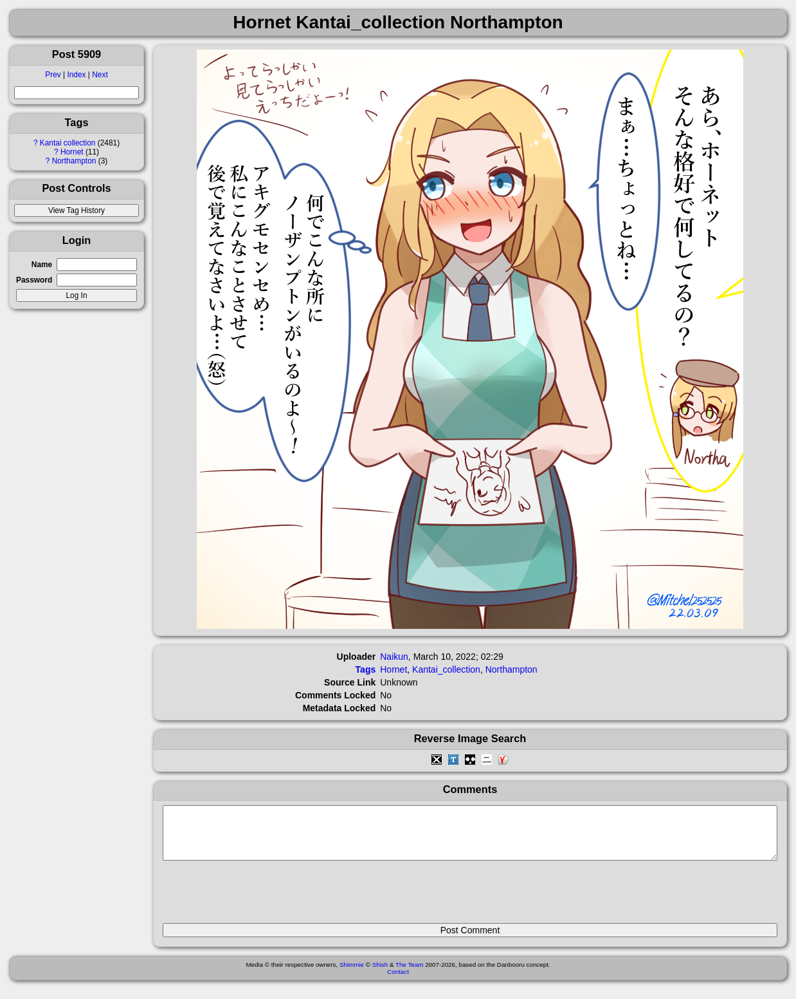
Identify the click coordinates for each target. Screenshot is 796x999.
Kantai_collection (446, 669)
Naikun (394, 656)
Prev (52, 74)
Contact (398, 981)
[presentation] (260, 897)
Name (42, 264)
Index (76, 74)
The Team (409, 974)
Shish (380, 974)
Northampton (74, 160)
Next (99, 74)
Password (34, 280)
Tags (366, 669)
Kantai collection (68, 142)
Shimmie (351, 974)
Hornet (72, 151)
